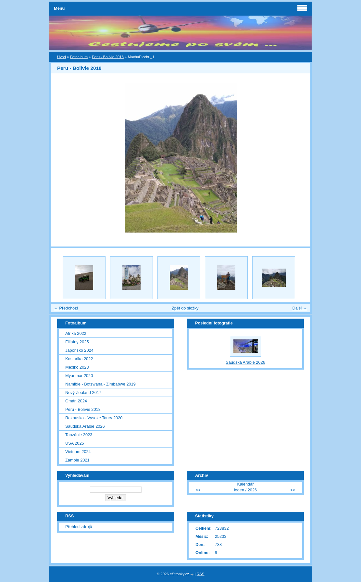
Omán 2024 (76, 401)
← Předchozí (66, 308)
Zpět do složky (185, 308)
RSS (201, 574)
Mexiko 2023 (77, 367)
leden (239, 489)
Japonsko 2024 (79, 350)
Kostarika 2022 (79, 358)
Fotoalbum (79, 57)
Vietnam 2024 (78, 451)
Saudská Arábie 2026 (85, 426)
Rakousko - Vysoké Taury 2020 (93, 417)
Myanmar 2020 (79, 375)
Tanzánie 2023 (78, 434)
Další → (299, 308)
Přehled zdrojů (78, 526)
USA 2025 (74, 443)
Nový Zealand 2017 (83, 392)
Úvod (61, 57)
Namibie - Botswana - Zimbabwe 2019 (100, 384)
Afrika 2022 (75, 333)
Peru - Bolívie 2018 (108, 57)
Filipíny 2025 (77, 341)
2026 (252, 489)
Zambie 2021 (77, 460)
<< (198, 489)
